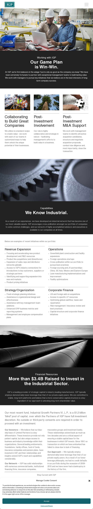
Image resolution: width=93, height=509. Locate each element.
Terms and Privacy (46, 506)
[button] (89, 481)
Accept (46, 501)
